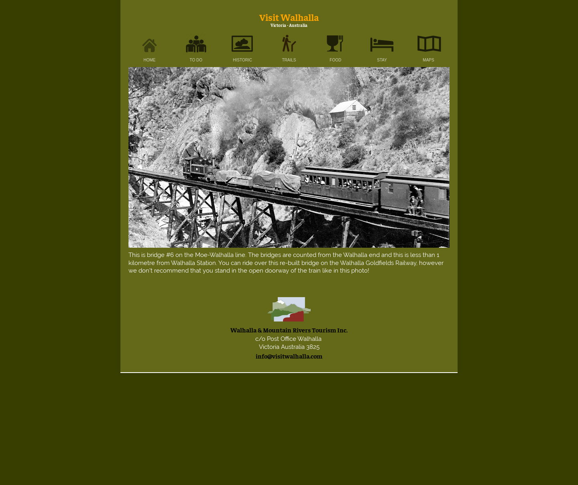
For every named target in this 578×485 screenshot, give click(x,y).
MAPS (428, 60)
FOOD (335, 60)
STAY (382, 60)
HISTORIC (242, 60)
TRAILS (289, 60)
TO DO (196, 60)
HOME (150, 60)
